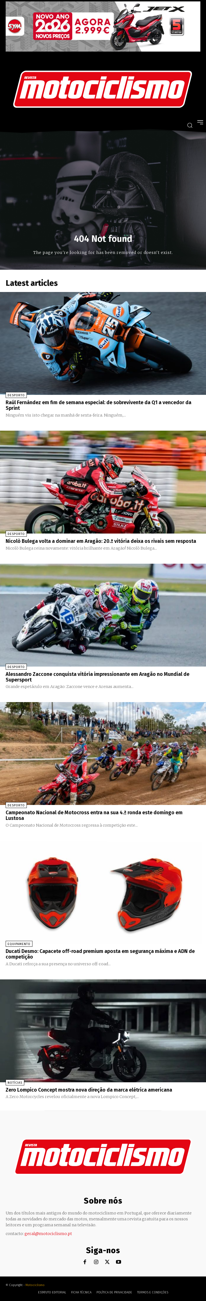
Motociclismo (35, 1285)
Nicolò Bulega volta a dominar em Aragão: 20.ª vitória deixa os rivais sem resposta (101, 541)
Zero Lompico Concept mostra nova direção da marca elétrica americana (89, 1090)
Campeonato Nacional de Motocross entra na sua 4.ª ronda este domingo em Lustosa (94, 815)
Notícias (15, 1083)
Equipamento (19, 944)
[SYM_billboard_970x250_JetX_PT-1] (103, 50)
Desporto (16, 395)
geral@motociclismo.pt (48, 1233)
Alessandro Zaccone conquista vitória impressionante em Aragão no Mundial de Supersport (97, 677)
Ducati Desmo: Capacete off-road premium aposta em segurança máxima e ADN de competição (100, 954)
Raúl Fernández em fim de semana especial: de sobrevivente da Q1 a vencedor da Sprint (98, 405)
